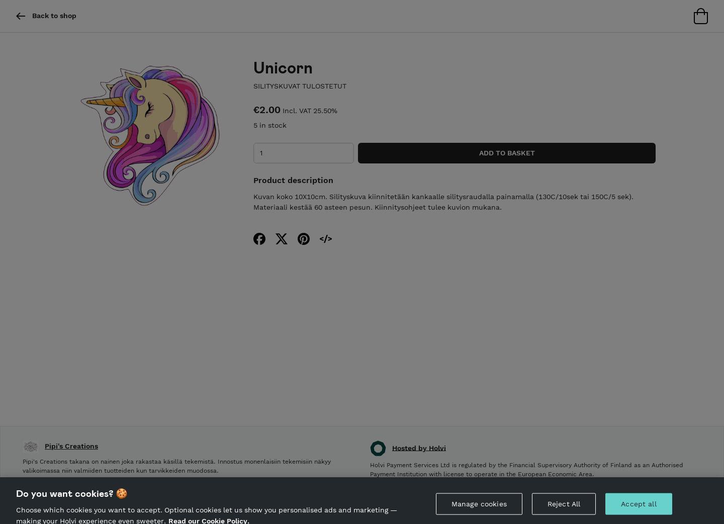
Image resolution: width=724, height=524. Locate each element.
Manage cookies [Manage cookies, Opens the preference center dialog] (479, 508)
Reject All (564, 508)
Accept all (638, 508)
